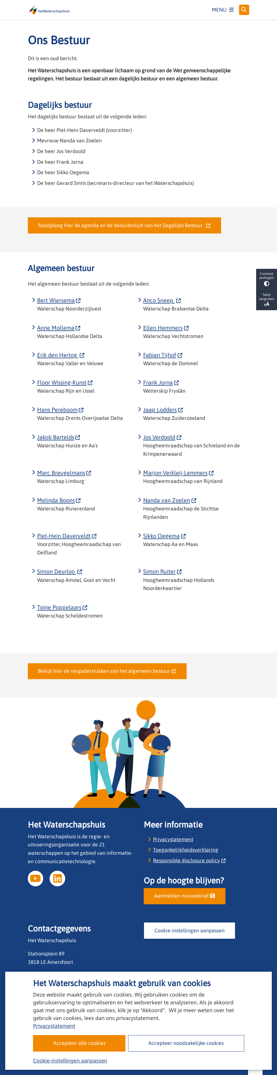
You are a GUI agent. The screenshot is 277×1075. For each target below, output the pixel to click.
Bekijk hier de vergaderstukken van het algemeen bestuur (107, 671)
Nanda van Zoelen (169, 500)
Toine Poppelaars (62, 607)
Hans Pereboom (60, 409)
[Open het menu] (223, 10)
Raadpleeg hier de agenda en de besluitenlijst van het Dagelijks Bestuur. (124, 225)
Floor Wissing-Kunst (65, 382)
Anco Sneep (162, 300)
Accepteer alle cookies (79, 1043)
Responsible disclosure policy (189, 860)
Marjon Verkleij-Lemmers (178, 472)
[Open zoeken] (244, 10)
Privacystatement (54, 1025)
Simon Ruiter (162, 571)
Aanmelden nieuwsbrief (184, 896)
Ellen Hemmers (166, 327)
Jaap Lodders (163, 409)
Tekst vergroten (266, 300)
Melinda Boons (59, 500)
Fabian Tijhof (163, 355)
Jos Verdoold (162, 437)
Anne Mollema (59, 327)
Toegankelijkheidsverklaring (185, 850)
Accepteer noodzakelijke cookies (186, 1043)
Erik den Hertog (61, 355)
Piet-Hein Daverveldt (67, 535)
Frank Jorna (161, 382)
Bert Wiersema (59, 300)
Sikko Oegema (164, 535)
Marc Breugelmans (64, 472)
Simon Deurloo (60, 571)
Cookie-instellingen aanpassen (70, 1060)
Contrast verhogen (266, 279)
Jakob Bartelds (59, 437)
